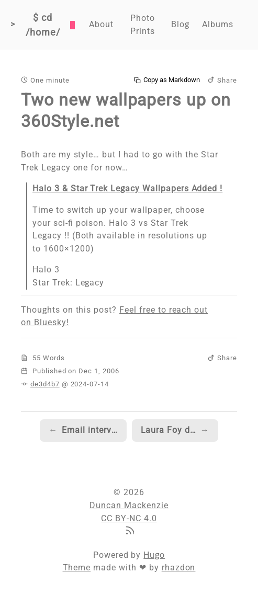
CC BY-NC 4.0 (129, 518)
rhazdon (179, 567)
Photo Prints (142, 24)
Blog (180, 24)
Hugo (154, 555)
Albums (217, 24)
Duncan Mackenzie (128, 505)
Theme (77, 567)
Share (222, 80)
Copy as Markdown (167, 80)
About (101, 24)
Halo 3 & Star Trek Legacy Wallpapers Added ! (127, 188)
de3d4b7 (45, 384)
